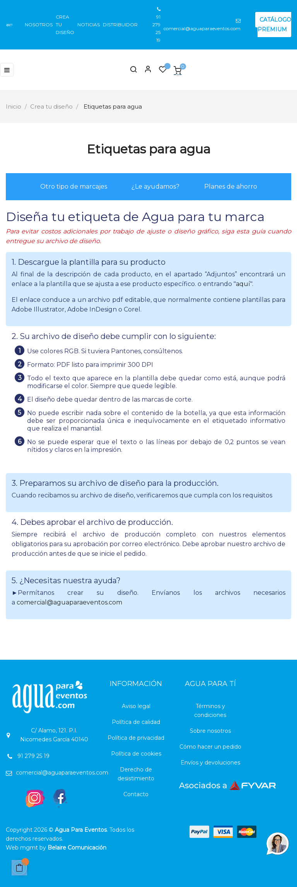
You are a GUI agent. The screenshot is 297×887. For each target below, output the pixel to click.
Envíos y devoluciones (210, 762)
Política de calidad (136, 721)
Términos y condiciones (210, 710)
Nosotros (39, 24)
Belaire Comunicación (77, 847)
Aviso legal (136, 706)
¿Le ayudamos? (155, 186)
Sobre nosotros (210, 730)
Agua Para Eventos (81, 829)
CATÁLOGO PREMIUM (274, 24)
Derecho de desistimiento (136, 774)
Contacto (135, 794)
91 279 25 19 (156, 25)
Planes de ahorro (230, 186)
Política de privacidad (136, 737)
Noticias (88, 24)
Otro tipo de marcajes (73, 186)
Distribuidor (120, 24)
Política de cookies (136, 753)
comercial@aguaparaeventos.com (69, 602)
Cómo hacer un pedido (210, 746)
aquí (243, 284)
